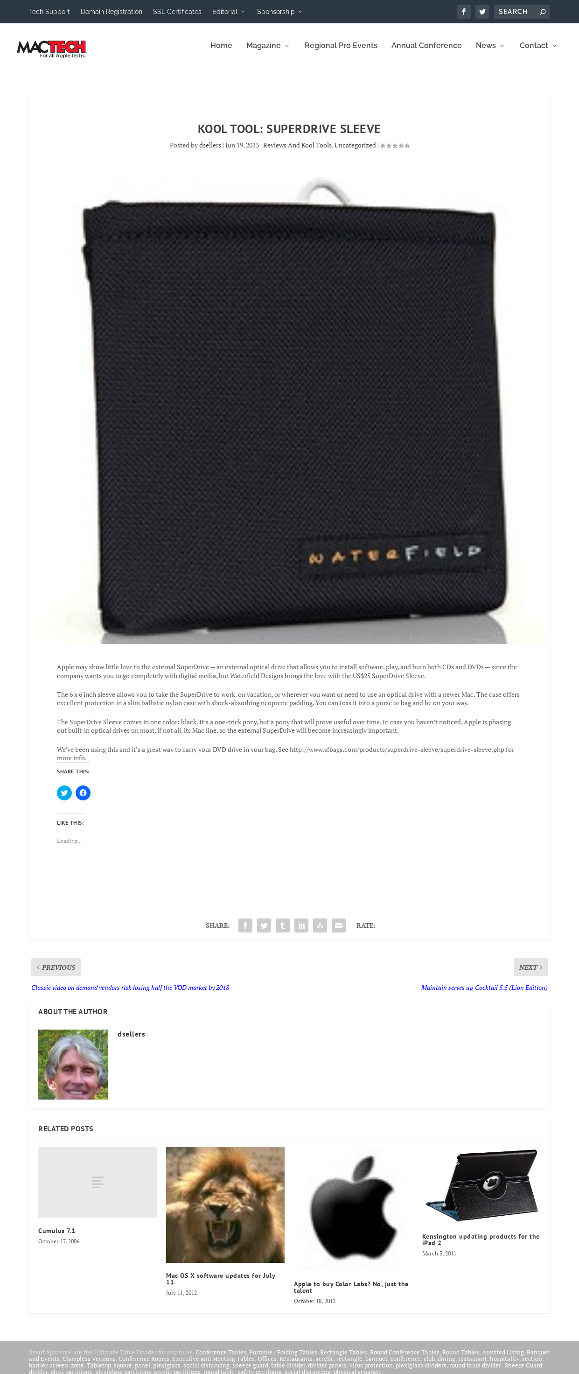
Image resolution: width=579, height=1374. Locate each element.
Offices (267, 1365)
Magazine (263, 52)
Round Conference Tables (404, 1358)
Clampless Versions (89, 1365)
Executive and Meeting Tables (213, 1365)
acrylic (324, 1365)
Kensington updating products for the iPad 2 (481, 1246)
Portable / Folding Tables (283, 1358)
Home (221, 52)
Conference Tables (220, 1358)
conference (406, 1365)
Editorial (224, 11)
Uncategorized (355, 151)
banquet (376, 1365)
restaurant (472, 1365)
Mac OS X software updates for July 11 (220, 1285)
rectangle (349, 1365)
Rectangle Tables (343, 1358)
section (532, 1365)
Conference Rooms (144, 1365)
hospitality (504, 1365)
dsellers (210, 151)
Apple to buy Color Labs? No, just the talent (351, 1293)
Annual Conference (426, 52)
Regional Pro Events (341, 52)
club (429, 1365)
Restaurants (296, 1365)
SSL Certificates (177, 11)
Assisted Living (503, 1358)
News (486, 52)
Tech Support (49, 11)
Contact (534, 52)
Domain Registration (111, 11)
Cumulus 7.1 (57, 1237)
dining (446, 1365)
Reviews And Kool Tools (297, 151)
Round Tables (460, 1358)
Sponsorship (276, 11)
